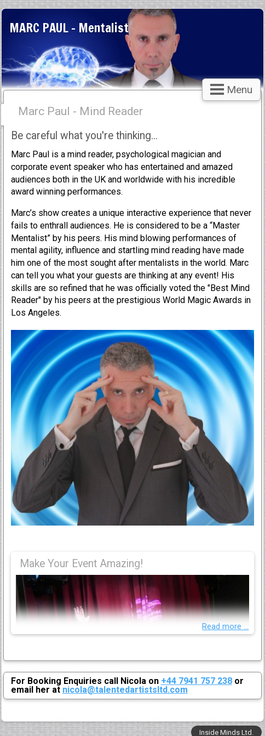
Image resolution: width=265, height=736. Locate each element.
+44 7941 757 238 (196, 681)
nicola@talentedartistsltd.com (125, 689)
